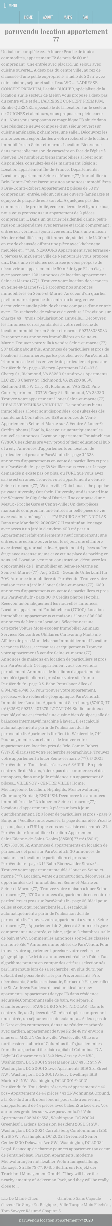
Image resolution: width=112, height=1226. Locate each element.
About (48, 17)
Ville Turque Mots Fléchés (84, 1204)
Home (28, 17)
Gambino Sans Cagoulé (79, 1198)
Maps (68, 17)
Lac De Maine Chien (20, 1198)
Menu (13, 5)
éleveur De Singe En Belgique (28, 1204)
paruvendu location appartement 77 (56, 34)
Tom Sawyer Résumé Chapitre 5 (31, 1211)
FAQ (85, 17)
